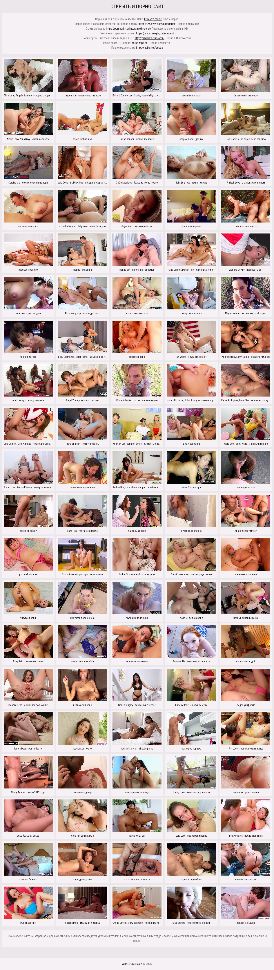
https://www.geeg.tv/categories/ (155, 33)
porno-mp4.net (140, 43)
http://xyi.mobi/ (153, 19)
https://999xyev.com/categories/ (158, 24)
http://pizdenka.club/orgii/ (149, 38)
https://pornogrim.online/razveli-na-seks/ (129, 28)
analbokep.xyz (132, 964)
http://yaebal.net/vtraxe (149, 47)
